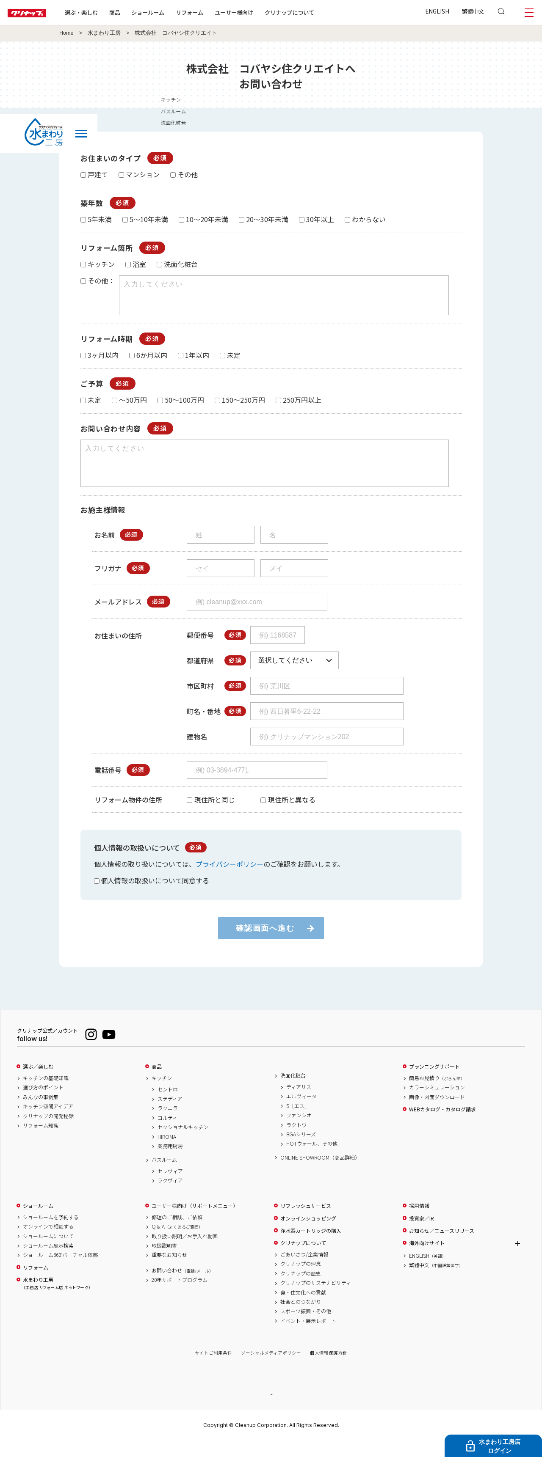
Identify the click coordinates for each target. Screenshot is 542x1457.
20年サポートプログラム (179, 1295)
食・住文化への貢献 (303, 1307)
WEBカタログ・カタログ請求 (442, 1124)
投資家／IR (421, 1233)
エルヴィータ (301, 1111)
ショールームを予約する (51, 1232)
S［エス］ (298, 1121)
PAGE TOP (271, 1409)
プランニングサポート (434, 1081)
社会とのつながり (300, 1317)
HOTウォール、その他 (311, 1158)
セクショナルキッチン (183, 1142)
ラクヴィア (170, 1195)
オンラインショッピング (308, 1233)
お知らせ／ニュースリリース (441, 1246)
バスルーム (164, 1174)
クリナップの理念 (300, 1279)
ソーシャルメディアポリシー (271, 1368)
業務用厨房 (170, 1161)
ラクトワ (296, 1140)
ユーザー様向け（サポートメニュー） (195, 1221)
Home (66, 33)
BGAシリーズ (301, 1149)
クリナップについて (315, 12)
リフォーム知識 (40, 1140)
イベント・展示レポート (308, 1336)
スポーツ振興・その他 (305, 1326)
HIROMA (167, 1152)
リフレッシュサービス (305, 1221)
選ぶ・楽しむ (106, 12)
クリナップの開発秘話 (48, 1131)
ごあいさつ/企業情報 (304, 1269)
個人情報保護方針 (328, 1368)
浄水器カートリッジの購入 (310, 1246)
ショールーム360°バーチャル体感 (60, 1270)
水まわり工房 (104, 33)
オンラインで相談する (48, 1241)
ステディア (170, 1114)
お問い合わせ (182, 1285)
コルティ (167, 1133)
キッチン (162, 1093)
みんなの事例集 (40, 1112)
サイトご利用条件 (213, 1368)
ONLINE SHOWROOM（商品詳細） (320, 1172)
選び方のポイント (43, 1102)
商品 (157, 1081)
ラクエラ (168, 1123)
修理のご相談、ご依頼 (177, 1232)
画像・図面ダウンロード (437, 1112)
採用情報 (419, 1221)
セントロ (168, 1104)
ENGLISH (437, 11)
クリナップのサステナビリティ (315, 1298)
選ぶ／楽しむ (38, 1081)
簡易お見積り (437, 1093)
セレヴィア (170, 1186)
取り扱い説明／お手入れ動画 (185, 1251)
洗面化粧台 (293, 1090)
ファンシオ (299, 1130)
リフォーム (215, 12)
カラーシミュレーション (437, 1102)
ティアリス (298, 1102)
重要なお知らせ (169, 1270)
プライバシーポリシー (229, 879)
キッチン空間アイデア (48, 1121)
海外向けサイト (427, 1258)
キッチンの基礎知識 (46, 1093)
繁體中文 (473, 11)
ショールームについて (48, 1251)
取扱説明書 (164, 1260)
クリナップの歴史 (300, 1288)
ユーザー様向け (260, 12)
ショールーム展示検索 (48, 1260)
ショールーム (173, 12)
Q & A (177, 1241)
